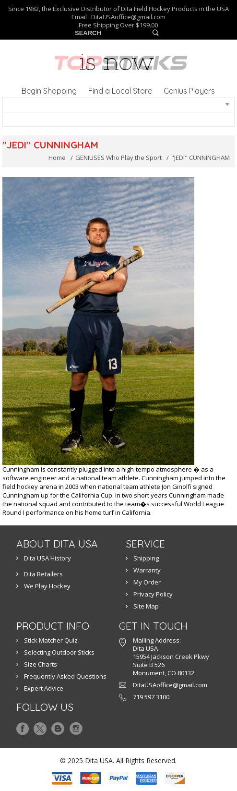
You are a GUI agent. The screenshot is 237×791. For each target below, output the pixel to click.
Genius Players (189, 91)
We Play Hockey (47, 586)
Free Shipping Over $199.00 (118, 25)
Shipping (146, 558)
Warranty (147, 570)
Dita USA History (47, 558)
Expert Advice (43, 688)
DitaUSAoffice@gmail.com (128, 16)
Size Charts (40, 664)
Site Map (146, 606)
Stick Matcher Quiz (51, 640)
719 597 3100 (151, 697)
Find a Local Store (120, 91)
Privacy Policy (153, 594)
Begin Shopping (49, 91)
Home (57, 157)
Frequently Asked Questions (65, 676)
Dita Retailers (43, 574)
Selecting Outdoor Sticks (59, 652)
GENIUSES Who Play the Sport (118, 157)
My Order (147, 582)
